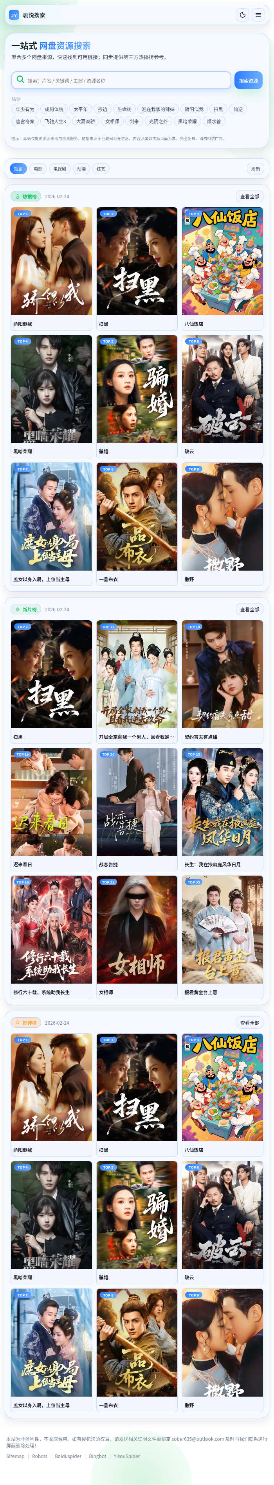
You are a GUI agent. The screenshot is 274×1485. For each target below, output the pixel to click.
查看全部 (249, 196)
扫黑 (218, 109)
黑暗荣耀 (187, 121)
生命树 (124, 109)
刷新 (255, 168)
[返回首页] (27, 15)
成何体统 (54, 109)
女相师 (112, 121)
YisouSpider (127, 1456)
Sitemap (15, 1456)
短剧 (18, 168)
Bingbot (97, 1456)
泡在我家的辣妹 (158, 109)
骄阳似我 (194, 109)
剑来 (134, 121)
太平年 (81, 109)
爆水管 (214, 121)
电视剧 (59, 168)
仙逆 (238, 109)
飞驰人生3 (55, 121)
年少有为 (25, 109)
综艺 (101, 168)
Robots (39, 1456)
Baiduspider (68, 1456)
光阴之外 (158, 121)
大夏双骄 (85, 121)
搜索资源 (248, 80)
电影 (38, 168)
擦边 (102, 109)
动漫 (81, 168)
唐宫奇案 (25, 121)
